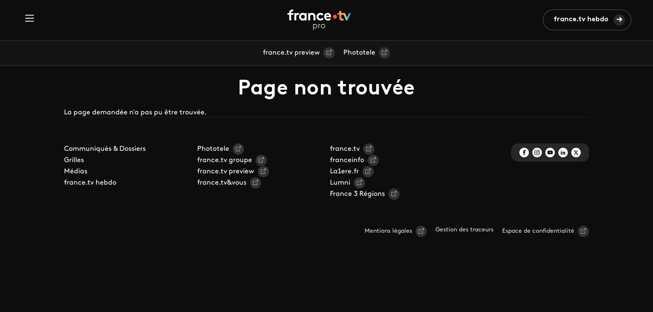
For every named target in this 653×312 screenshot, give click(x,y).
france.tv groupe (224, 160)
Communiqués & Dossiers (105, 149)
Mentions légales (388, 231)
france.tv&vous (221, 182)
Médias (75, 171)
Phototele (359, 52)
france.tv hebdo (581, 19)
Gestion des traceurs (464, 230)
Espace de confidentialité (538, 231)
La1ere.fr (344, 171)
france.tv (345, 149)
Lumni (340, 182)
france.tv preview (291, 52)
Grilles (74, 160)
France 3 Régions (357, 194)
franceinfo (347, 160)
